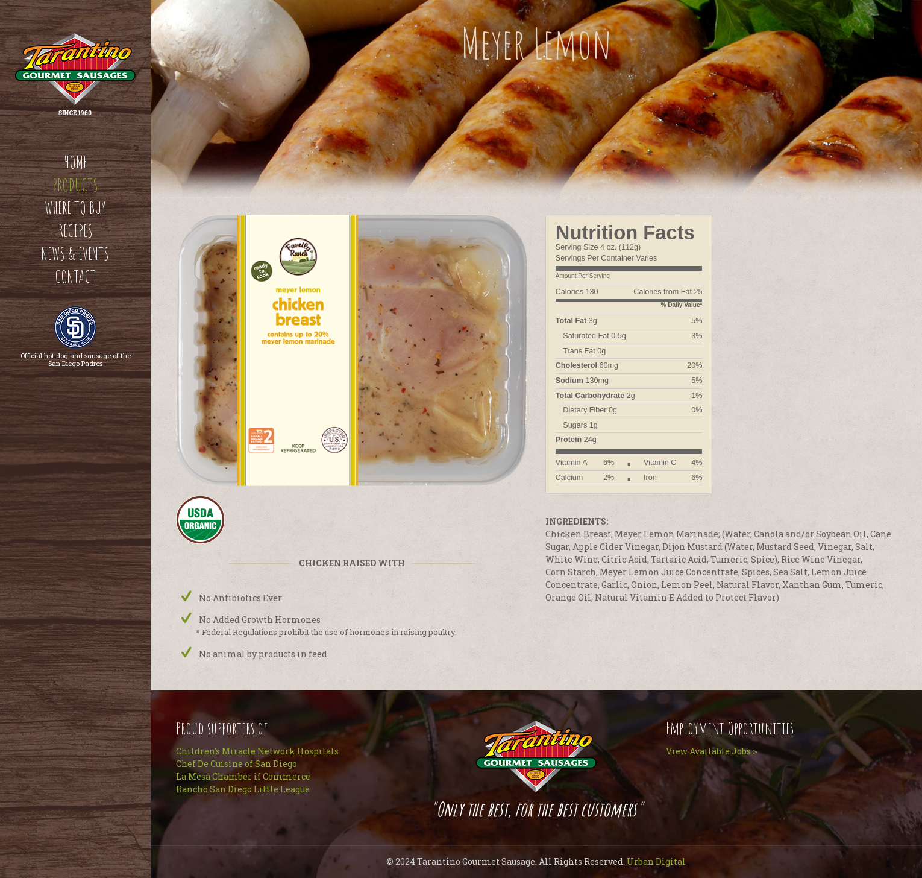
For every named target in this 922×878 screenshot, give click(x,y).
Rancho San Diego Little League (243, 789)
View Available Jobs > (711, 751)
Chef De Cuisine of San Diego (236, 763)
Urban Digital (656, 861)
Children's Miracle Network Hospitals (257, 751)
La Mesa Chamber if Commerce (243, 776)
